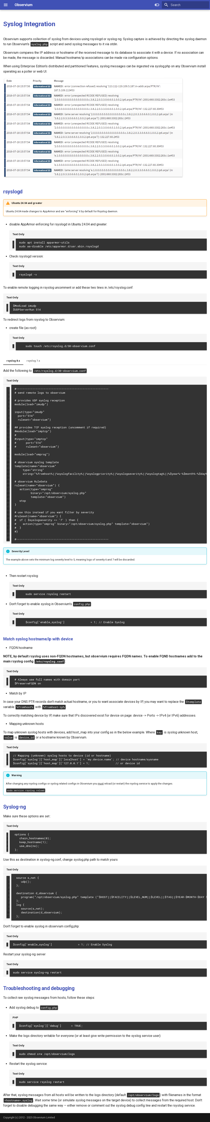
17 (8, 450)
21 (8, 466)
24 (8, 477)
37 (8, 527)
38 (8, 531)
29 (8, 497)
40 (8, 539)
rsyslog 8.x (13, 360)
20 (8, 462)
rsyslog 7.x (33, 360)
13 (8, 435)
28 (8, 493)
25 (8, 481)
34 (8, 516)
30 (8, 501)
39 (8, 535)
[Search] (185, 5)
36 (8, 524)
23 (8, 474)
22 (8, 470)
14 (8, 439)
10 (8, 423)
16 (8, 446)
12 (8, 431)
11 (8, 427)
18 (8, 454)
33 (8, 512)
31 (8, 504)
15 (8, 443)
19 (8, 458)
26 (8, 485)
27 (8, 489)
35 (8, 520)
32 (8, 508)
